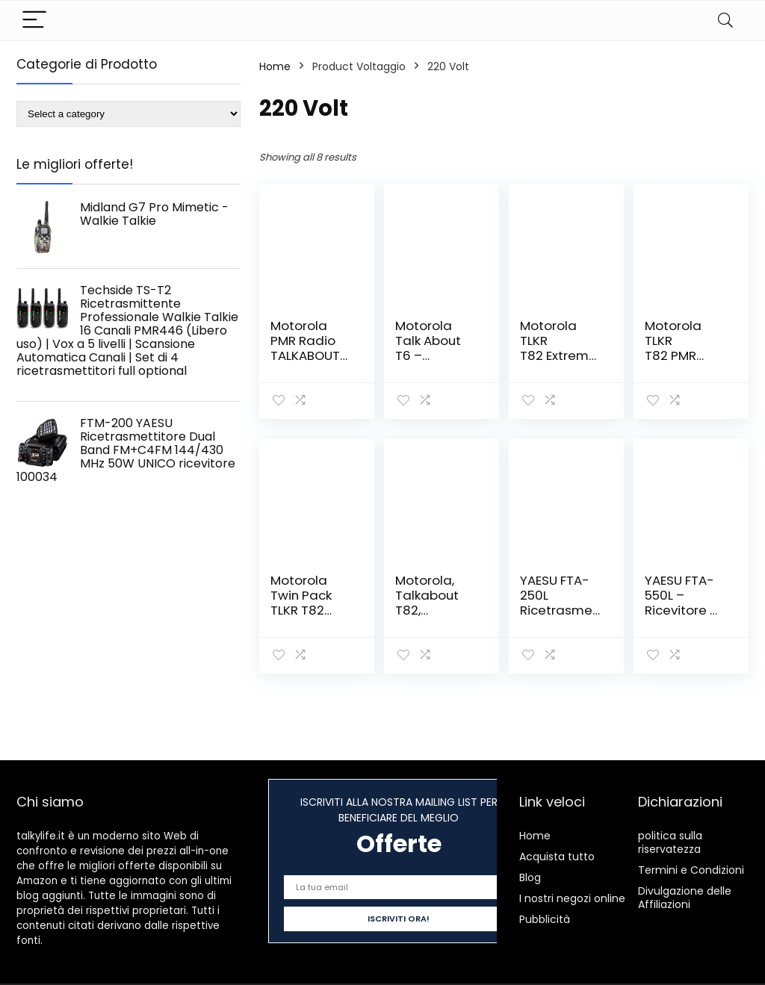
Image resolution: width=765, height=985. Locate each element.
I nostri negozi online (572, 898)
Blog (530, 877)
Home (275, 66)
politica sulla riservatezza (670, 842)
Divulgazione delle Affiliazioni (684, 897)
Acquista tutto (557, 856)
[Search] (725, 20)
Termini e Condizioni (691, 870)
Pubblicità (544, 919)
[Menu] (34, 20)
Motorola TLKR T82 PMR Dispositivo (679, 348)
